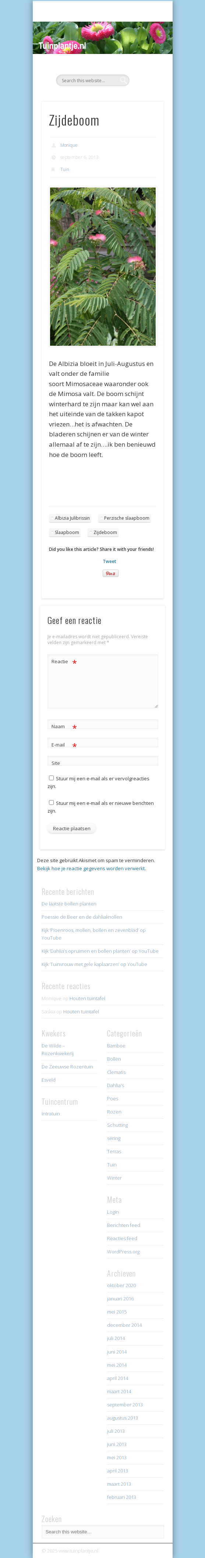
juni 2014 (117, 1351)
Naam (64, 726)
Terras (114, 1151)
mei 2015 (117, 1311)
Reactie (64, 661)
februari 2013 (121, 1497)
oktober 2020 (121, 1285)
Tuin (64, 169)
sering (113, 1138)
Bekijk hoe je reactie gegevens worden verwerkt (91, 868)
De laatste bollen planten (69, 903)
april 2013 (117, 1470)
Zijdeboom (105, 532)
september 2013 (125, 1404)
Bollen (114, 1059)
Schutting (117, 1125)
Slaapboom (67, 532)
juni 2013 (117, 1444)
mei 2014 (117, 1365)
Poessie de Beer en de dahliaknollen (82, 917)
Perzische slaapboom (126, 518)
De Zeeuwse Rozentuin (67, 1066)
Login (113, 1212)
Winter (114, 1177)
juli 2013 (116, 1431)
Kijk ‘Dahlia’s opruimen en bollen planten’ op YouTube (100, 951)
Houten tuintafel (87, 998)
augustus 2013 (122, 1417)
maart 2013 (119, 1484)
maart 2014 (119, 1391)
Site (56, 763)
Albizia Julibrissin (72, 518)
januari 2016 (120, 1298)
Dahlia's (115, 1085)
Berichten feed (123, 1225)
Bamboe (116, 1045)
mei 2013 (117, 1457)
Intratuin (51, 1113)
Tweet (109, 561)
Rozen (114, 1111)
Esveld (49, 1079)
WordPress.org (123, 1251)
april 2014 (117, 1378)
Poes (112, 1098)
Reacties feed (122, 1238)
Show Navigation (145, 66)
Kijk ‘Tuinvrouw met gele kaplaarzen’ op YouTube (94, 964)
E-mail (64, 744)
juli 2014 (116, 1338)
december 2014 (124, 1325)
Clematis (116, 1072)
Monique (69, 145)
